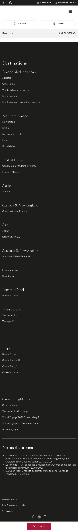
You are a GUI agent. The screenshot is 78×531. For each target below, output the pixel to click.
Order (58, 23)
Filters (20, 23)
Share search (67, 34)
